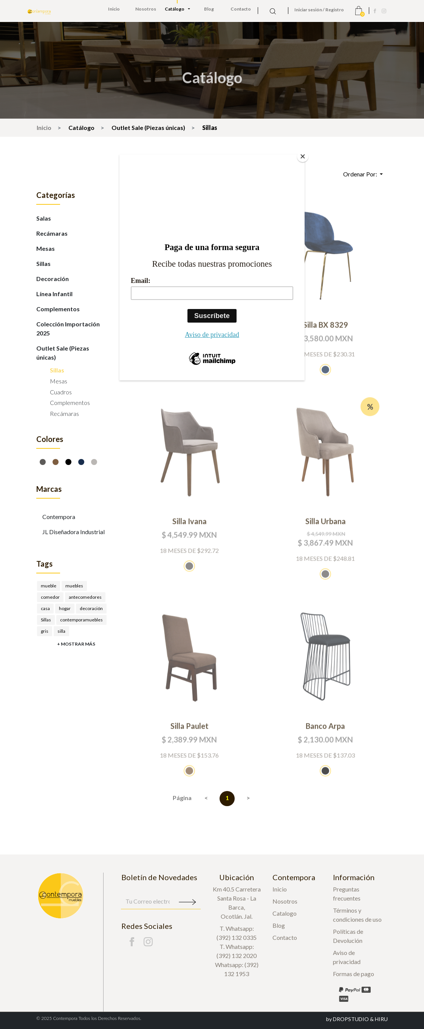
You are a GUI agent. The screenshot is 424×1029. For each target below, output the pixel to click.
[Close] (302, 156)
